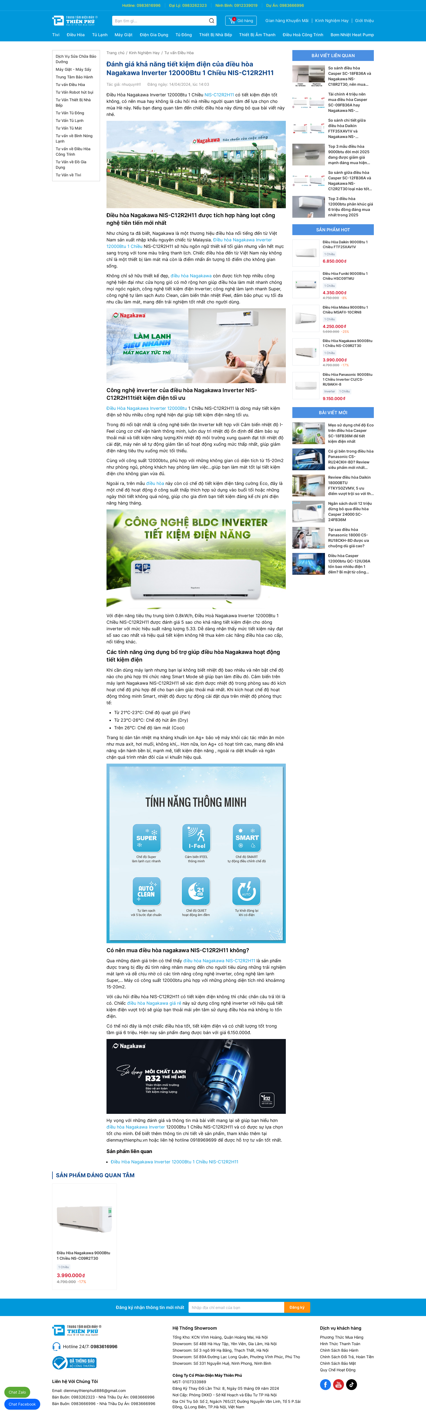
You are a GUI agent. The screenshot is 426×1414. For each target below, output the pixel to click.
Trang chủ (115, 52)
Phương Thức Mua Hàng (342, 1337)
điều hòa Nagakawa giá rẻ (154, 1003)
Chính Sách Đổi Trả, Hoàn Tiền (347, 1356)
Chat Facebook (22, 1404)
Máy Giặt (124, 34)
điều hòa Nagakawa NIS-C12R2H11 (219, 960)
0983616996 (149, 5)
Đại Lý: (175, 5)
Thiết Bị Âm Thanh (257, 34)
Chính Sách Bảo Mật (338, 1363)
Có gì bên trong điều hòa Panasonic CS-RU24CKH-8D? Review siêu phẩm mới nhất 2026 (351, 462)
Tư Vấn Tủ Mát (69, 128)
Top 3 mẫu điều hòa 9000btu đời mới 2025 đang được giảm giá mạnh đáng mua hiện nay (348, 157)
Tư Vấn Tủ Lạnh (69, 120)
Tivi (55, 34)
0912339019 (246, 5)
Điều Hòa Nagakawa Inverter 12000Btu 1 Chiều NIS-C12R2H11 (174, 1161)
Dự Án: (272, 5)
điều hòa (155, 483)
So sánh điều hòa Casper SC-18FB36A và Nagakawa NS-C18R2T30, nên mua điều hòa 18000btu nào (349, 79)
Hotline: (129, 5)
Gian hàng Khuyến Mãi (287, 20)
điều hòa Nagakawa (191, 275)
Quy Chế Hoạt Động (338, 1369)
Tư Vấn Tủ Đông (70, 112)
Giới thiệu (364, 20)
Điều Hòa (76, 34)
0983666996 (292, 5)
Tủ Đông (184, 34)
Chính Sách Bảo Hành (339, 1350)
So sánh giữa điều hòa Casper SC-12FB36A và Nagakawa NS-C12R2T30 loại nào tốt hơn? (349, 183)
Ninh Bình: (224, 5)
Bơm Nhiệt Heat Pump (352, 34)
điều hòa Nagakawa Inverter (135, 1127)
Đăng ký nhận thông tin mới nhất (150, 1307)
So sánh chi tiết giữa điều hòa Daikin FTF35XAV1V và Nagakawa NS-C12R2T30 (347, 131)
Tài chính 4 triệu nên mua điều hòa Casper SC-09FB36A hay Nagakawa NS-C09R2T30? (347, 105)
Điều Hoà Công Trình (303, 34)
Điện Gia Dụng (154, 34)
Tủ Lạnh (100, 34)
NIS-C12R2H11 (219, 94)
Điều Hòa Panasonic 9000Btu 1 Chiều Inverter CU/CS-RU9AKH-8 (347, 379)
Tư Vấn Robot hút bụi (74, 92)
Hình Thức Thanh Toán (340, 1343)
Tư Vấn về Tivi (68, 175)
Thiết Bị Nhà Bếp (215, 34)
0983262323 (194, 5)
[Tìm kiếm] (212, 21)
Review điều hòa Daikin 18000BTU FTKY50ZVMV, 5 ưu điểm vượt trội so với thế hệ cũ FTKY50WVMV (350, 488)
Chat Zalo (17, 1392)
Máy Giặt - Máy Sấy (73, 69)
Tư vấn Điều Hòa (70, 84)
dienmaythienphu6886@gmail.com (95, 1390)
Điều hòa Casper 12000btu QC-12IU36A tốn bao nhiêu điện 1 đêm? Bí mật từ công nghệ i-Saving (349, 566)
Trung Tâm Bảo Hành (74, 77)
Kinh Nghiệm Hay (332, 20)
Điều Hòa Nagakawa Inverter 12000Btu (146, 408)
